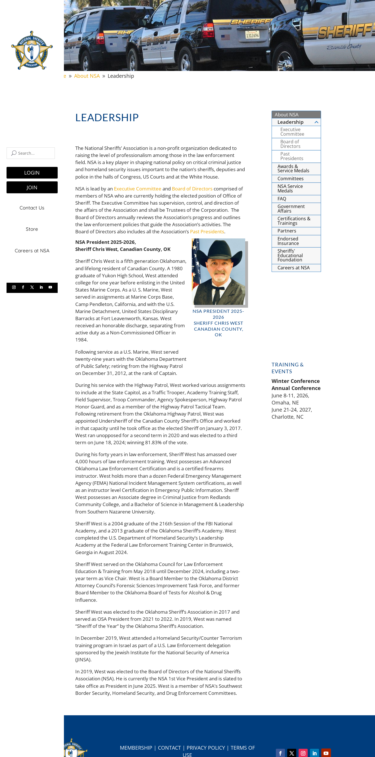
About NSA (287, 114)
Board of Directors (192, 188)
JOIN (32, 187)
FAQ (282, 199)
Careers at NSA (32, 250)
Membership (136, 747)
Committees (291, 178)
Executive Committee (137, 188)
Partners (287, 231)
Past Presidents (207, 231)
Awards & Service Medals (293, 168)
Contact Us (32, 208)
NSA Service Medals (290, 188)
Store (32, 229)
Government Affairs (291, 208)
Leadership (298, 122)
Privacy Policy (206, 747)
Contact (169, 747)
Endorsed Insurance (288, 241)
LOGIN (32, 172)
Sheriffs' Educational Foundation (290, 255)
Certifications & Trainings (294, 220)
